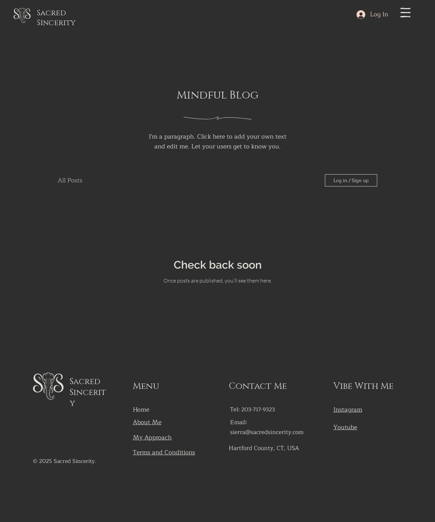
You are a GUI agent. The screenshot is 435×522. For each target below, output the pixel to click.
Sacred (85, 381)
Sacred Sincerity (56, 18)
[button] (405, 12)
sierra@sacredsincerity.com (266, 432)
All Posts (70, 180)
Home (141, 409)
